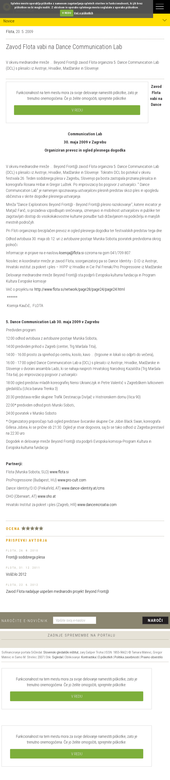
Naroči (155, 620)
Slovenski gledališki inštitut (60, 652)
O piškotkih (105, 657)
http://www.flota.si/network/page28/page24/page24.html (79, 289)
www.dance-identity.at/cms (83, 488)
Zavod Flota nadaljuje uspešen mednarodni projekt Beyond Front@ (57, 591)
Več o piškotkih (83, 13)
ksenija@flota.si (71, 252)
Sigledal (57, 657)
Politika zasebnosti (126, 657)
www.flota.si (59, 471)
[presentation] (134, 620)
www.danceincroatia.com (97, 504)
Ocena (13, 528)
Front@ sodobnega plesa (25, 557)
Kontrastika (88, 657)
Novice (85, 21)
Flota (10, 31)
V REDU (66, 13)
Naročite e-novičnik (25, 621)
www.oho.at (47, 496)
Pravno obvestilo (152, 657)
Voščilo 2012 (16, 574)
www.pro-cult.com (72, 480)
